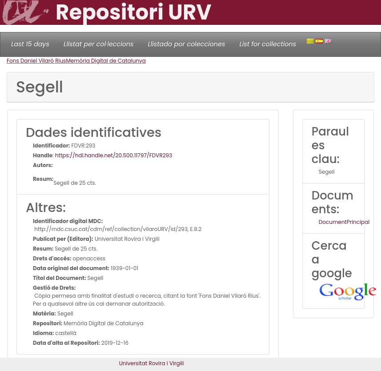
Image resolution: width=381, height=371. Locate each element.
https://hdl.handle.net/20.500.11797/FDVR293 (113, 155)
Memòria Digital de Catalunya (106, 60)
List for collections (267, 44)
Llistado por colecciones (186, 44)
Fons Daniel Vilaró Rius (36, 60)
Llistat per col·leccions (99, 44)
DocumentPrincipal (344, 222)
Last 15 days (30, 44)
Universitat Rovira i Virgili (151, 363)
